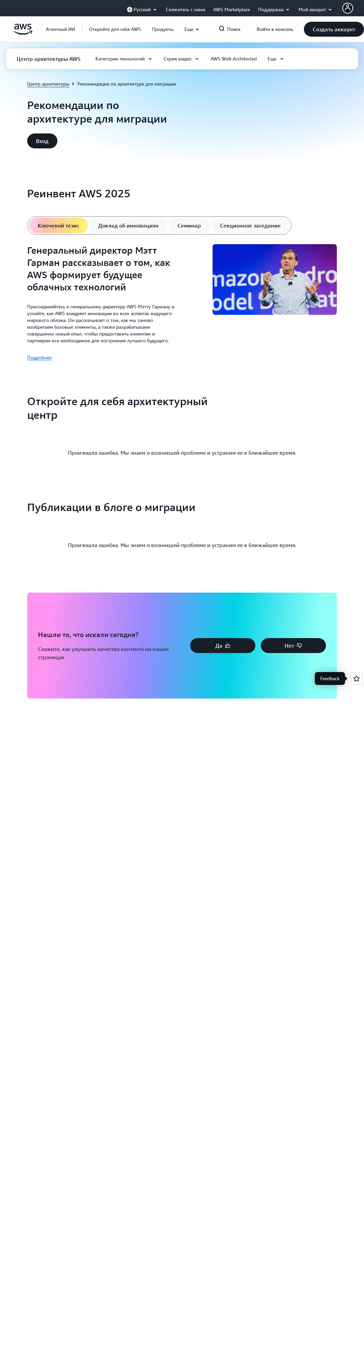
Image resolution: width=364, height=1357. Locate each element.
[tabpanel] (182, 303)
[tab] (58, 225)
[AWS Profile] (347, 8)
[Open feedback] (356, 678)
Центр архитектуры (48, 84)
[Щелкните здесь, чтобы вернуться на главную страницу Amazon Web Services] (23, 33)
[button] (115, 29)
